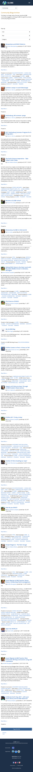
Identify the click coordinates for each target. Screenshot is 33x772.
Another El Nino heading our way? (16, 461)
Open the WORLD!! (11, 629)
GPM (30, 572)
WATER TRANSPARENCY (25, 615)
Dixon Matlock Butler (12, 162)
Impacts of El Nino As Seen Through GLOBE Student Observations (17, 387)
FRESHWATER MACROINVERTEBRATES (21, 259)
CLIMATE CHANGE (18, 77)
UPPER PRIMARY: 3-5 (21, 263)
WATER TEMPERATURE (6, 617)
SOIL (2, 455)
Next (4, 734)
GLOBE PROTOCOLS (16, 614)
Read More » (4, 70)
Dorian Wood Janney (12, 46)
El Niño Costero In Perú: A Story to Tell (18, 347)
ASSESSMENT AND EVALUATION (20, 444)
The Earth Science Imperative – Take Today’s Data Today (17, 159)
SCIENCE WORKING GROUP (24, 379)
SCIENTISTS (9, 84)
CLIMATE (11, 77)
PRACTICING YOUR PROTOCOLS (8, 620)
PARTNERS (18, 296)
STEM (14, 74)
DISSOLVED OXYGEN (20, 617)
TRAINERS (21, 84)
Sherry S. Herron (11, 90)
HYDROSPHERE (5, 81)
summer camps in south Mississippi (17, 88)
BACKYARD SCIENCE (6, 493)
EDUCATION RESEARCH (18, 73)
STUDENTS (22, 197)
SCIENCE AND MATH (17, 187)
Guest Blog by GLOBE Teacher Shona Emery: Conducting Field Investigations (18, 581)
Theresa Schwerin (11, 700)
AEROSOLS (28, 257)
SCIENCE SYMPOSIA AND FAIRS (15, 190)
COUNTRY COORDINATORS (8, 296)
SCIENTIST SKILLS (10, 79)
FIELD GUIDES (9, 623)
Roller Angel (10, 331)
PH (13, 617)
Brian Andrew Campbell (8, 272)
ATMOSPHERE (28, 79)
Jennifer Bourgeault (11, 584)
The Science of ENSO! (12, 301)
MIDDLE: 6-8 (13, 622)
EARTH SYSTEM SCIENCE (7, 195)
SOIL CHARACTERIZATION (7, 260)
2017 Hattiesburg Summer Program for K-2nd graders (19, 133)
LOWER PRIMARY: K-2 (9, 263)
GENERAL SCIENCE (15, 193)
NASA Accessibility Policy (16, 768)
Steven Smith (10, 631)
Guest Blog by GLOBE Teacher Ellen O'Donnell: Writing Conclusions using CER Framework (19, 659)
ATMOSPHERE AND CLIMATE (24, 452)
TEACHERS (15, 84)
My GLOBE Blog (10, 329)
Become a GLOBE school (13, 200)
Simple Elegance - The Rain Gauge (16, 545)
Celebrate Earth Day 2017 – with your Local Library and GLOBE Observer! (17, 697)
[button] (29, 3)
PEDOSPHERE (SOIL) (26, 81)
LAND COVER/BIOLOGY (24, 454)
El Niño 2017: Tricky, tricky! (14, 417)
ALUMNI (17, 197)
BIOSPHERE (4, 82)
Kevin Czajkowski (11, 390)
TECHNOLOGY (8, 74)
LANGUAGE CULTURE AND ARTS (21, 446)
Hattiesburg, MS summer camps (16, 115)
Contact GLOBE (20, 765)
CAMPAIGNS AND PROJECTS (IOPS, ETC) (10, 189)
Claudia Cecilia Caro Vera (13, 349)
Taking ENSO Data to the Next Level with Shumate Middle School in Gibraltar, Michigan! (18, 268)
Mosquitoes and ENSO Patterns (15, 44)
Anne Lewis (9, 232)
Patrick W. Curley (11, 202)
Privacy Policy (12, 765)
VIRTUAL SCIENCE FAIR (19, 500)
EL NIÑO (23, 76)
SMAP (8, 192)
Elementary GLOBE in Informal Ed (16, 230)
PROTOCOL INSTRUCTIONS (20, 623)
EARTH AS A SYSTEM (15, 81)
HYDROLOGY (15, 454)
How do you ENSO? (11, 507)
